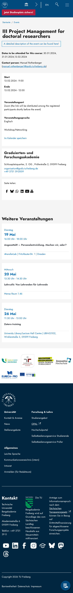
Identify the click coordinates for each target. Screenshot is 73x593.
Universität (10, 412)
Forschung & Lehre (42, 412)
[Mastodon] (61, 546)
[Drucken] (31, 191)
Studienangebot (39, 418)
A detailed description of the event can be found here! (31, 43)
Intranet (8, 466)
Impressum (36, 586)
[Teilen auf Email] (27, 191)
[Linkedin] (15, 546)
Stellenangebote (12, 430)
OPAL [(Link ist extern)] (36, 424)
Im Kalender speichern (15, 138)
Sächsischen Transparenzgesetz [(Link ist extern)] (60, 510)
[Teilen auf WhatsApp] (17, 191)
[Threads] (6, 554)
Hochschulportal (40, 430)
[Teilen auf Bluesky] (12, 191)
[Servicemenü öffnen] (66, 586)
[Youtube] (6, 546)
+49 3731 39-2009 (14, 171)
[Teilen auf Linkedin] (22, 191)
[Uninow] (43, 546)
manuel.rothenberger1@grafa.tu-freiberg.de (24, 66)
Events (16, 22)
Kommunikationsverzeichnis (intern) (21, 460)
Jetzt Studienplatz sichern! (18, 12)
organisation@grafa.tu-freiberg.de (21, 168)
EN (47, 5)
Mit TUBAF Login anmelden (19, 472)
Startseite (6, 22)
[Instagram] (33, 546)
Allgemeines (11, 448)
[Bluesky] (52, 546)
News (7, 424)
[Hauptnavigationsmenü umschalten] (67, 5)
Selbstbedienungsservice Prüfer (47, 442)
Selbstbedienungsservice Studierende (50, 436)
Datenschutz (24, 586)
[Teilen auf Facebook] (7, 191)
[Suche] (57, 5)
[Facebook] (24, 546)
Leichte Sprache (12, 454)
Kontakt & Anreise (13, 418)
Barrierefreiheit (9, 586)
